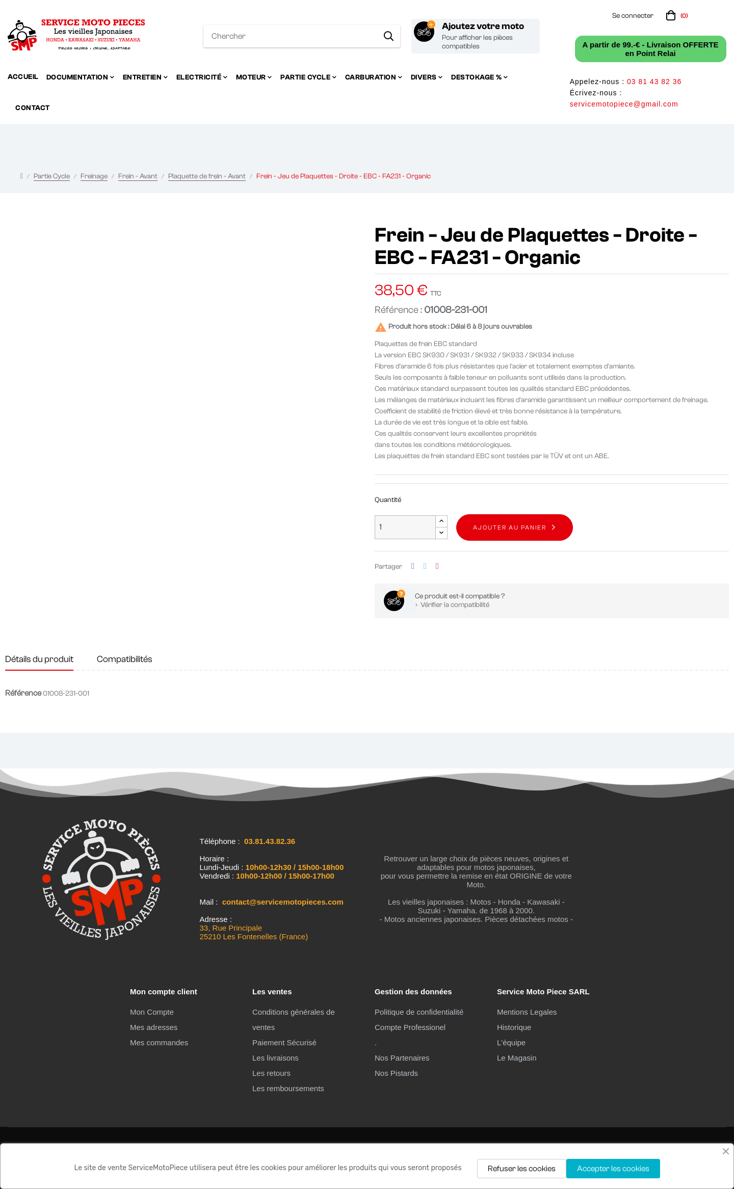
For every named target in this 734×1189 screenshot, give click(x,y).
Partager (412, 566)
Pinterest (437, 566)
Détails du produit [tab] (39, 659)
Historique (514, 1027)
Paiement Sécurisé (284, 1042)
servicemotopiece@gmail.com (624, 104)
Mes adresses (153, 1027)
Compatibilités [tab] (124, 659)
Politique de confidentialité (419, 1012)
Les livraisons (275, 1057)
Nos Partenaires (402, 1057)
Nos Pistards (396, 1073)
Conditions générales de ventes (293, 1020)
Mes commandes (159, 1042)
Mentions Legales (527, 1012)
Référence (23, 693)
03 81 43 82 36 (654, 81)
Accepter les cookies (613, 1168)
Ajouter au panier (509, 527)
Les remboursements (288, 1088)
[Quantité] (405, 527)
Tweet (425, 566)
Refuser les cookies (522, 1168)
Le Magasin (517, 1057)
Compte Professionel (410, 1027)
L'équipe (511, 1042)
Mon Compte (152, 1012)
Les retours (271, 1073)
